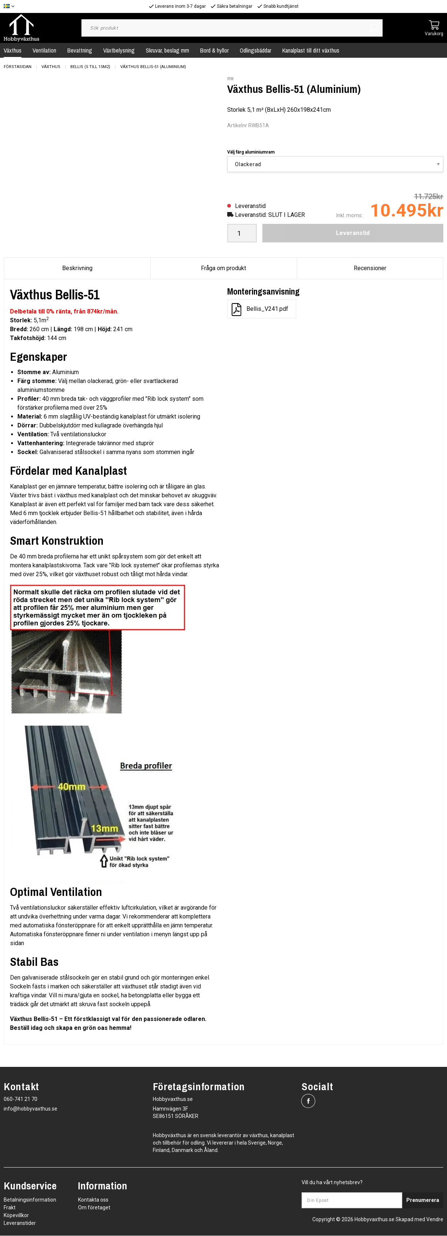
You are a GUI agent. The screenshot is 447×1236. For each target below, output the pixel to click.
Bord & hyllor (214, 50)
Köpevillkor (16, 1216)
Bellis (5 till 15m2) (90, 66)
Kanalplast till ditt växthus (310, 50)
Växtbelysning (119, 50)
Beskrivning (77, 268)
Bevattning (79, 50)
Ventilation (44, 50)
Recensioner (370, 268)
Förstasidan (17, 66)
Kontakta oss (93, 1200)
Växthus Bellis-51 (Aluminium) (153, 66)
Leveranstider (20, 1223)
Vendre (434, 1220)
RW (230, 79)
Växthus (50, 66)
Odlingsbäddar (255, 50)
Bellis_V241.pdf (260, 309)
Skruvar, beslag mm (167, 50)
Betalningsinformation (30, 1200)
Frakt (10, 1208)
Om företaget (94, 1208)
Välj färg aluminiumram (251, 152)
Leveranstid (353, 232)
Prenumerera (422, 1200)
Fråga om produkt (223, 268)
